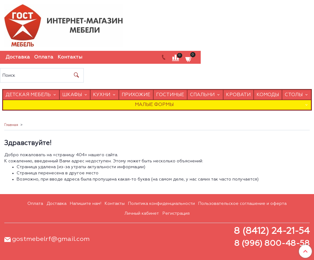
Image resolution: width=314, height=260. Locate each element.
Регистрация (176, 213)
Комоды (267, 94)
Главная (11, 125)
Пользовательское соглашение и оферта (242, 203)
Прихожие (136, 94)
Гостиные (170, 94)
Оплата (43, 57)
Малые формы (154, 104)
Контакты (70, 57)
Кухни (101, 94)
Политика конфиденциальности (161, 203)
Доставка (18, 57)
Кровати (238, 94)
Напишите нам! (85, 203)
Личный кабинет (141, 213)
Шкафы (72, 94)
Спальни (202, 94)
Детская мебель (28, 94)
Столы (294, 94)
